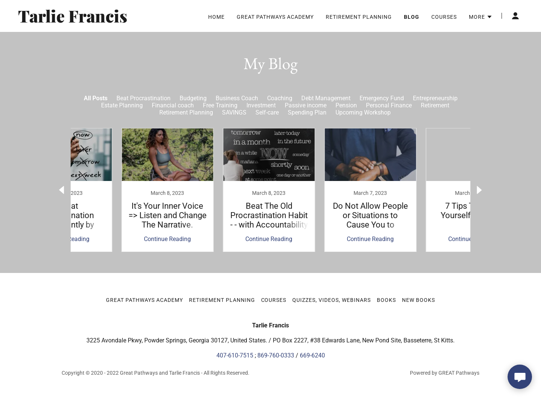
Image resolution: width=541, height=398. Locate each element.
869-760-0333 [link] (275, 355)
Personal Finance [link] (389, 105)
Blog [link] (411, 17)
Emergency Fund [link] (382, 98)
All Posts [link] (95, 98)
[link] (106, 20)
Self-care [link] (267, 112)
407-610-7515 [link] (234, 355)
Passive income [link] (305, 105)
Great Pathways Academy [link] (275, 17)
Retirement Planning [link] (359, 17)
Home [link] (216, 17)
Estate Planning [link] (122, 105)
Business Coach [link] (237, 98)
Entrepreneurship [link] (435, 98)
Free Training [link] (220, 105)
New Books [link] (418, 300)
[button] (481, 16)
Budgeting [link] (193, 98)
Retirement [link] (435, 105)
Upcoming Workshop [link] (363, 112)
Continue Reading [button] (118, 239)
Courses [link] (444, 17)
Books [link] (386, 300)
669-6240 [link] (312, 355)
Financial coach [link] (173, 105)
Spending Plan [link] (307, 112)
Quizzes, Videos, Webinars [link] (331, 300)
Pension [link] (346, 105)
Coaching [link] (279, 98)
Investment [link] (261, 105)
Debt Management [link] (326, 98)
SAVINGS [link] (234, 112)
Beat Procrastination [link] (143, 98)
